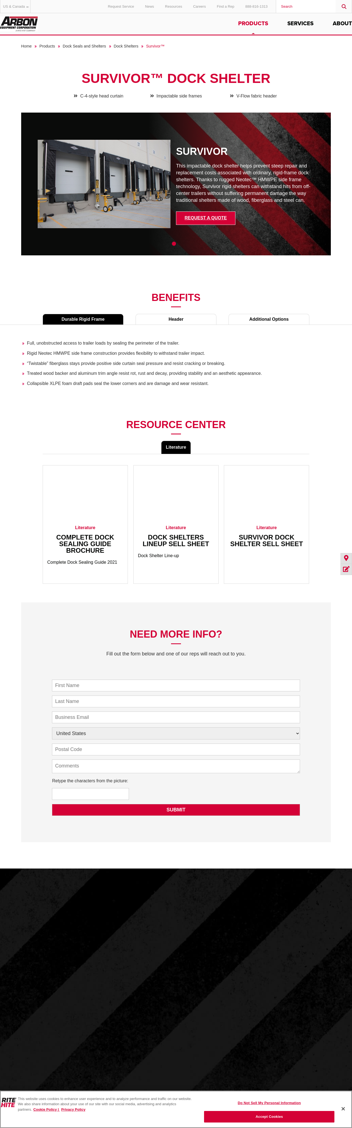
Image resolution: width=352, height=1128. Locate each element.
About (342, 23)
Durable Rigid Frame (83, 319)
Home (26, 46)
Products (253, 23)
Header (176, 319)
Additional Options (268, 319)
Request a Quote (206, 218)
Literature (176, 447)
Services (300, 23)
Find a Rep (225, 6)
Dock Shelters (126, 46)
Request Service (121, 6)
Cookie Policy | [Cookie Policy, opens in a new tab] (46, 1109)
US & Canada (17, 6)
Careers (199, 6)
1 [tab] (174, 244)
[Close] (343, 1109)
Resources (173, 6)
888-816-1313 (256, 6)
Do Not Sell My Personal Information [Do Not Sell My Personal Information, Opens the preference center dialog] (269, 1103)
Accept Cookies (269, 1117)
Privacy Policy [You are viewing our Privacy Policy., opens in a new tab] (73, 1109)
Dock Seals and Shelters (84, 46)
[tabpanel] (176, 188)
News (149, 6)
